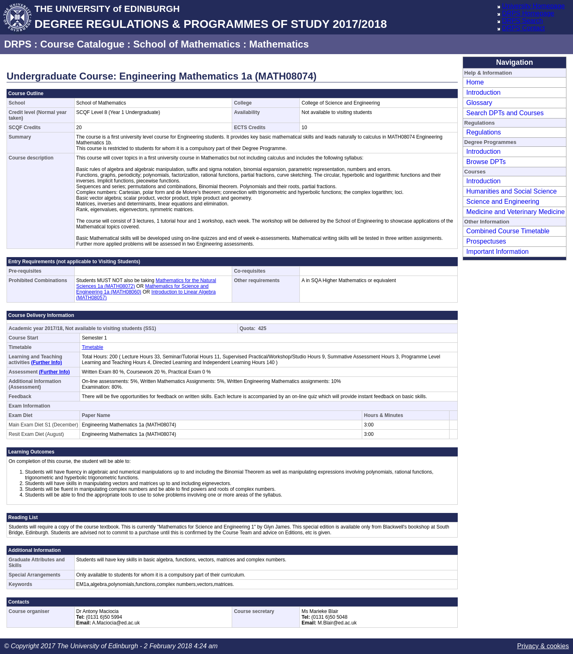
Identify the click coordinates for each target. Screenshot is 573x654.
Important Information (497, 251)
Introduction (483, 92)
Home (475, 82)
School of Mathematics (186, 44)
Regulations (483, 132)
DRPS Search (522, 20)
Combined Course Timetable (508, 231)
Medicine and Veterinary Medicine (515, 211)
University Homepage (533, 5)
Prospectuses (486, 241)
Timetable (92, 347)
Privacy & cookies (543, 646)
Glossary (479, 102)
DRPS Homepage (528, 13)
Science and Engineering (502, 201)
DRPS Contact (523, 28)
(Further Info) (46, 362)
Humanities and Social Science (511, 191)
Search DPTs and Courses (505, 112)
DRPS (18, 44)
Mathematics (278, 44)
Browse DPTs (486, 161)
